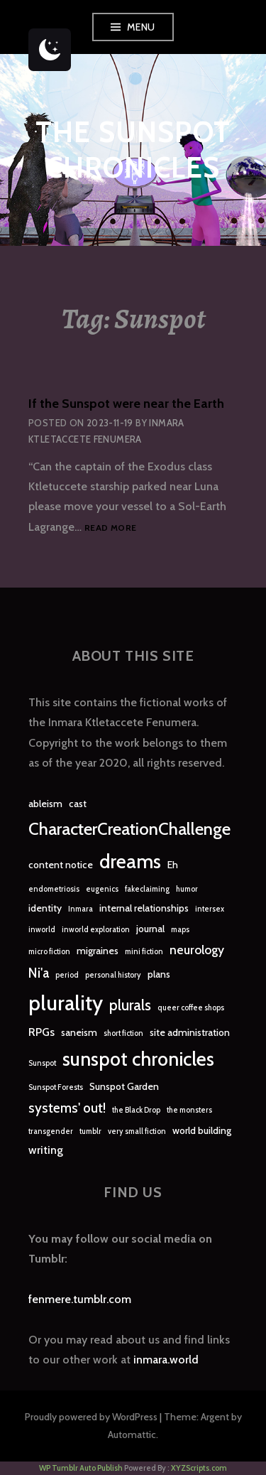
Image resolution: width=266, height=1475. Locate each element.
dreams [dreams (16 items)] (130, 861)
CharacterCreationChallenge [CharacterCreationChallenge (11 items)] (129, 828)
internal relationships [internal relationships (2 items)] (144, 908)
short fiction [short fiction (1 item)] (123, 1033)
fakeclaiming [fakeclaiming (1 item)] (147, 889)
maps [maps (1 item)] (180, 929)
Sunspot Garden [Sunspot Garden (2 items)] (124, 1086)
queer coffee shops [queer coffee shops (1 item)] (190, 1007)
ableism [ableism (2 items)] (45, 803)
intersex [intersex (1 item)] (209, 909)
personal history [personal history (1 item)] (113, 975)
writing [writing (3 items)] (45, 1150)
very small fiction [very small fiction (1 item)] (137, 1131)
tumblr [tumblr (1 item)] (90, 1131)
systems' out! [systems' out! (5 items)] (67, 1108)
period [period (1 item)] (67, 975)
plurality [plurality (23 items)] (65, 1002)
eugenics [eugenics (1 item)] (102, 889)
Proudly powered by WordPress (91, 1416)
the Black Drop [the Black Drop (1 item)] (136, 1110)
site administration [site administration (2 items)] (190, 1032)
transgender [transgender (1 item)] (50, 1131)
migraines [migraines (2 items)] (97, 950)
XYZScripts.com (199, 1468)
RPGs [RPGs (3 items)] (41, 1032)
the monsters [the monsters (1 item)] (189, 1110)
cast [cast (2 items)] (78, 803)
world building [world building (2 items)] (201, 1130)
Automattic (132, 1434)
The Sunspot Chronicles (133, 149)
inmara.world (166, 1359)
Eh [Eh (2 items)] (172, 864)
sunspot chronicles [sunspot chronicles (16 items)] (138, 1059)
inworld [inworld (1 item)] (41, 929)
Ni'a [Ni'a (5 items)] (38, 973)
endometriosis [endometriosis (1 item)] (53, 889)
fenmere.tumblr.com (79, 1299)
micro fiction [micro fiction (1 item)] (49, 951)
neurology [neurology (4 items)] (197, 949)
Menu (141, 27)
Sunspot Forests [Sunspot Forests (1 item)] (55, 1087)
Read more (110, 528)
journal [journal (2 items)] (150, 928)
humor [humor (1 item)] (187, 889)
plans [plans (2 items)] (159, 974)
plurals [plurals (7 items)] (130, 1005)
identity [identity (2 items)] (45, 908)
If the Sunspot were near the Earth (126, 403)
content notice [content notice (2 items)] (60, 864)
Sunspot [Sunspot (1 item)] (42, 1063)
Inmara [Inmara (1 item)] (80, 909)
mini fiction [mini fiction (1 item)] (144, 951)
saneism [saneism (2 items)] (79, 1032)
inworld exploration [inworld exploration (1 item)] (96, 929)
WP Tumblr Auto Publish (81, 1468)
